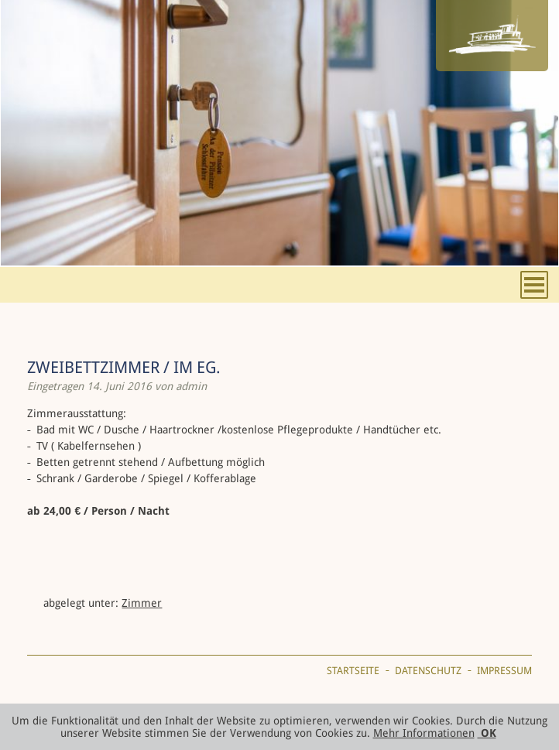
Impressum (504, 670)
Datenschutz (428, 670)
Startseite (353, 670)
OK (487, 733)
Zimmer (142, 603)
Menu (534, 285)
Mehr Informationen (424, 733)
